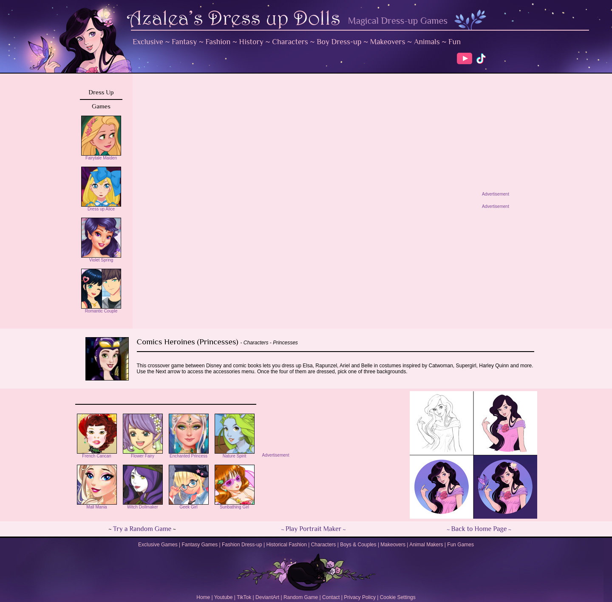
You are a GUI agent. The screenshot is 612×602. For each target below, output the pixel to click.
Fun (454, 41)
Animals (427, 41)
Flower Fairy (143, 454)
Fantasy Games (199, 545)
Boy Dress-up (339, 41)
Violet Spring (101, 258)
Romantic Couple (101, 309)
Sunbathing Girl (235, 505)
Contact (331, 597)
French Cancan (97, 454)
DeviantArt (267, 597)
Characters (290, 41)
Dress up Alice (101, 207)
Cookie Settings (398, 597)
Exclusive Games (158, 545)
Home (203, 597)
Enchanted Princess (189, 454)
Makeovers (387, 41)
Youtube (223, 597)
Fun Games (460, 545)
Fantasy (184, 41)
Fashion (218, 41)
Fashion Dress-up (242, 545)
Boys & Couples (358, 545)
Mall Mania (97, 505)
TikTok (244, 597)
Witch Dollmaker (143, 505)
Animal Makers (426, 545)
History (251, 41)
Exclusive (148, 41)
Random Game (300, 597)
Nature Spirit (235, 454)
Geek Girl (189, 505)
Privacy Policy (360, 597)
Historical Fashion (286, 545)
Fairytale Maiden (101, 156)
